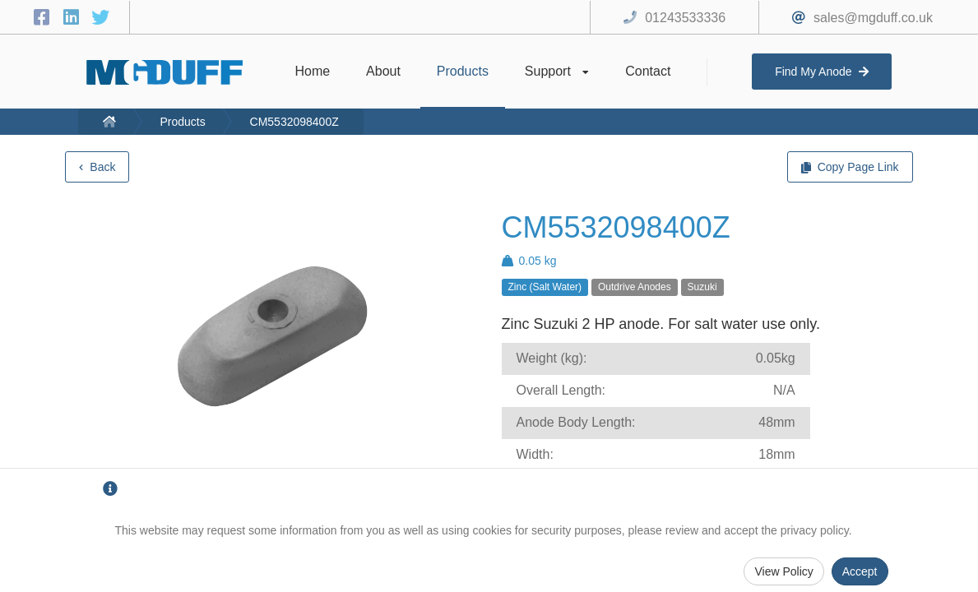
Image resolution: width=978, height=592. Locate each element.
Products (182, 121)
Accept (860, 571)
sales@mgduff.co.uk (873, 18)
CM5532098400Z (294, 121)
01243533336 (685, 18)
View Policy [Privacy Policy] (783, 571)
